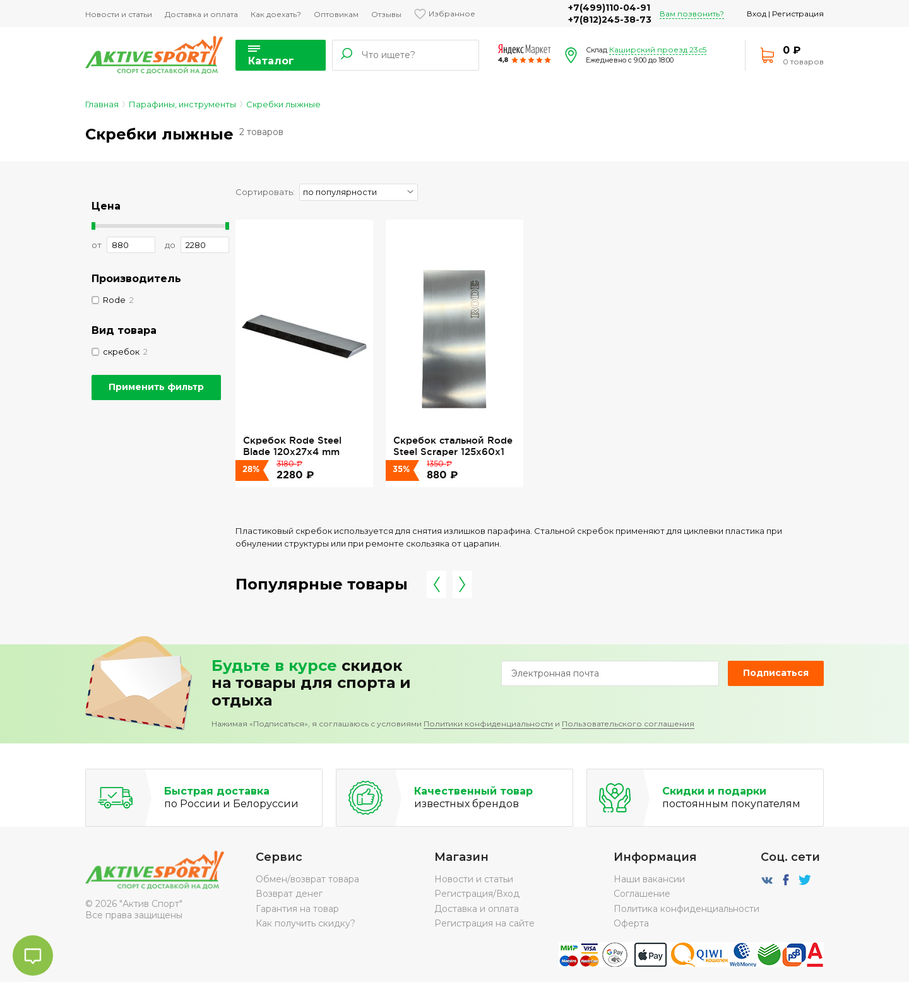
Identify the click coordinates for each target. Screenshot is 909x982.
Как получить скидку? (305, 923)
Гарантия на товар (297, 908)
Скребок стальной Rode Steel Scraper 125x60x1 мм (453, 452)
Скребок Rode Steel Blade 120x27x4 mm (292, 446)
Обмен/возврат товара (307, 879)
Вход (756, 13)
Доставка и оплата (201, 14)
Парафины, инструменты (182, 104)
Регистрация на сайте (484, 923)
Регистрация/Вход (477, 893)
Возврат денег (289, 893)
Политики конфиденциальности (488, 723)
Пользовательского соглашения (628, 723)
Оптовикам (336, 14)
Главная (102, 104)
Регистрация (798, 13)
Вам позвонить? (692, 13)
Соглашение (642, 893)
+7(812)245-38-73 (609, 19)
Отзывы (386, 14)
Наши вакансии (649, 879)
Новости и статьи (118, 14)
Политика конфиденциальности (686, 908)
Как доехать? (276, 14)
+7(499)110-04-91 (609, 7)
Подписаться (776, 672)
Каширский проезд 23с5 (657, 49)
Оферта (631, 923)
